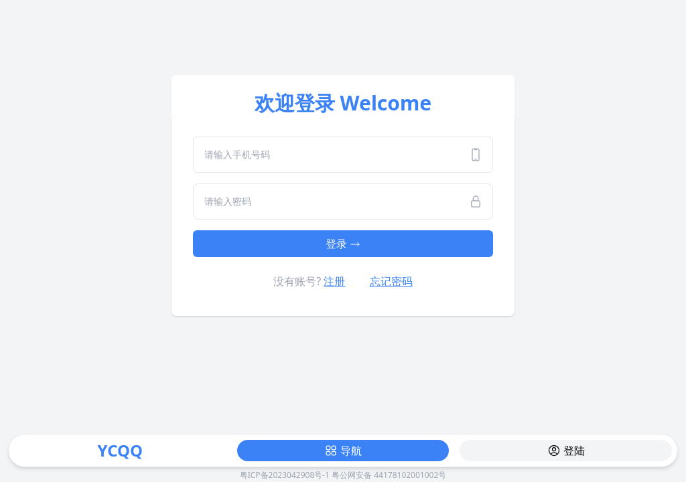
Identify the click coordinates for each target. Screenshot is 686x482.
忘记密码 (391, 281)
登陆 (566, 450)
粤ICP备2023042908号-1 (285, 475)
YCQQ (120, 450)
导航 (343, 450)
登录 (343, 243)
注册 (334, 281)
